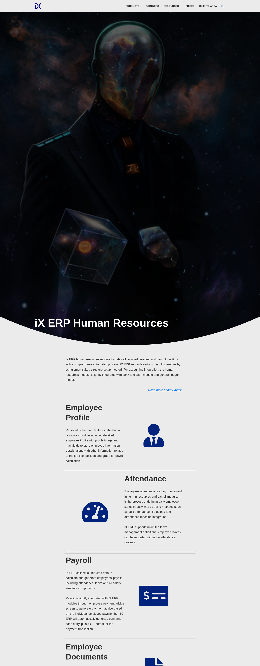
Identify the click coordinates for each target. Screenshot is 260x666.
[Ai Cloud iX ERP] (38, 6)
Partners (152, 6)
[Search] (222, 6)
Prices (190, 6)
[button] (140, 6)
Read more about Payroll (177, 384)
